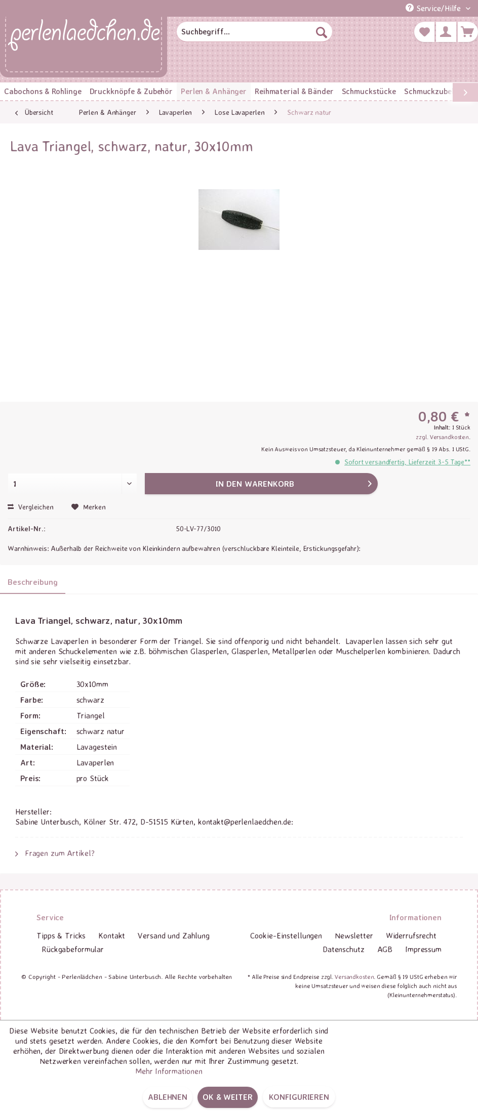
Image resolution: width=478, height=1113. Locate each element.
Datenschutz (344, 949)
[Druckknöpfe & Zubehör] (131, 91)
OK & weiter (228, 1097)
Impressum (423, 949)
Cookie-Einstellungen (286, 935)
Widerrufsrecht (411, 935)
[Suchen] (321, 32)
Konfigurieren (299, 1097)
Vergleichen (31, 506)
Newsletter (354, 935)
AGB (385, 949)
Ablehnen (167, 1097)
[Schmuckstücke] (369, 91)
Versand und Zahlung (174, 935)
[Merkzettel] (424, 32)
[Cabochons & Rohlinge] (43, 91)
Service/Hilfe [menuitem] (434, 8)
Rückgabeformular (73, 949)
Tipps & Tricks (61, 935)
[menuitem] (254, 32)
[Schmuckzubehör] (433, 91)
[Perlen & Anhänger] (214, 91)
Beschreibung (33, 582)
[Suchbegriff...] (254, 32)
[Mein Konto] (446, 32)
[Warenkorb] (468, 32)
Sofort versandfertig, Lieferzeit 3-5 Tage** (407, 461)
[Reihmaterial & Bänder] (294, 91)
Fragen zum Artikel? (55, 853)
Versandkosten (354, 976)
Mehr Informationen (169, 1071)
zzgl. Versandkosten (442, 437)
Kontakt (111, 935)
